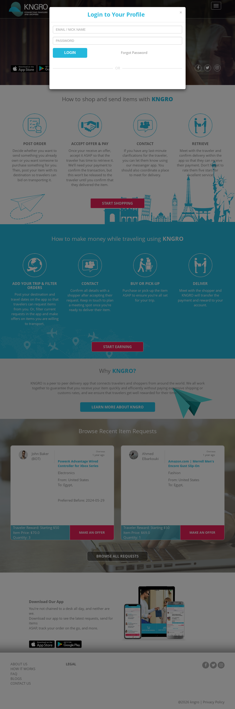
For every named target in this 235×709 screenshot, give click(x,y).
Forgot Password (134, 52)
